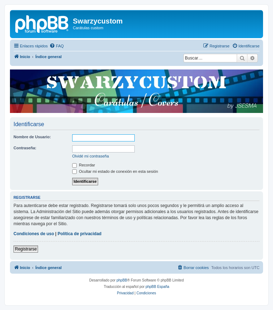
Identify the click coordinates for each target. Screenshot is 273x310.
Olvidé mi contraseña (90, 156)
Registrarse (26, 249)
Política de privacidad (79, 233)
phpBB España (157, 287)
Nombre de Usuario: (32, 137)
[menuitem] (56, 46)
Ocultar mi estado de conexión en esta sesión (115, 171)
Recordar (83, 165)
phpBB (122, 280)
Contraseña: (25, 148)
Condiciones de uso (34, 233)
